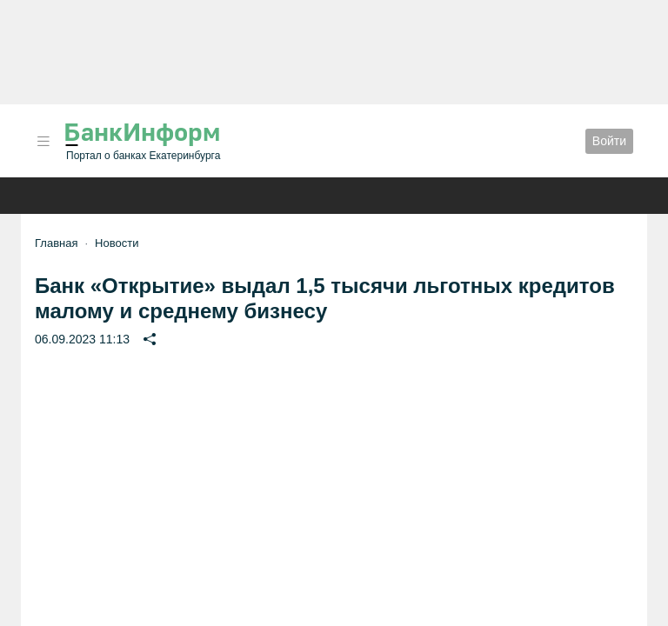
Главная (56, 243)
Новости (116, 243)
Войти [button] (609, 141)
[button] (43, 141)
